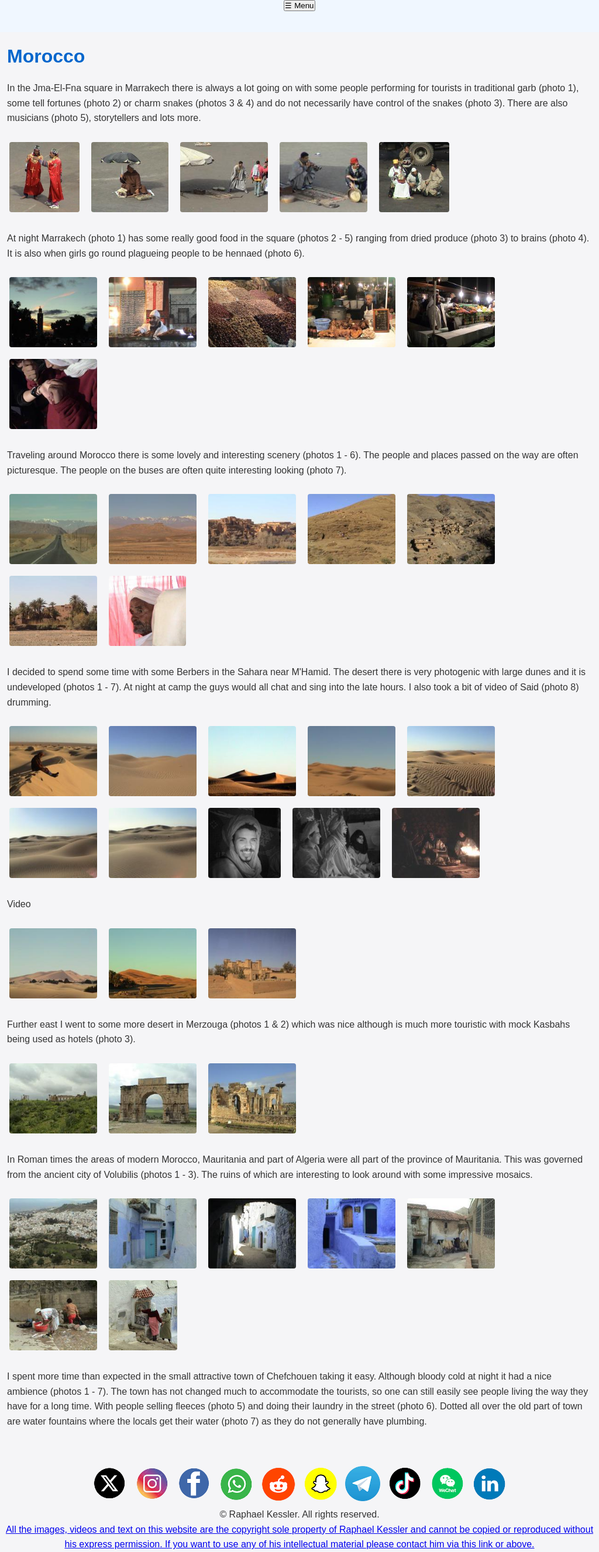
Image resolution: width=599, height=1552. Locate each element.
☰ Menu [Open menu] (299, 5)
